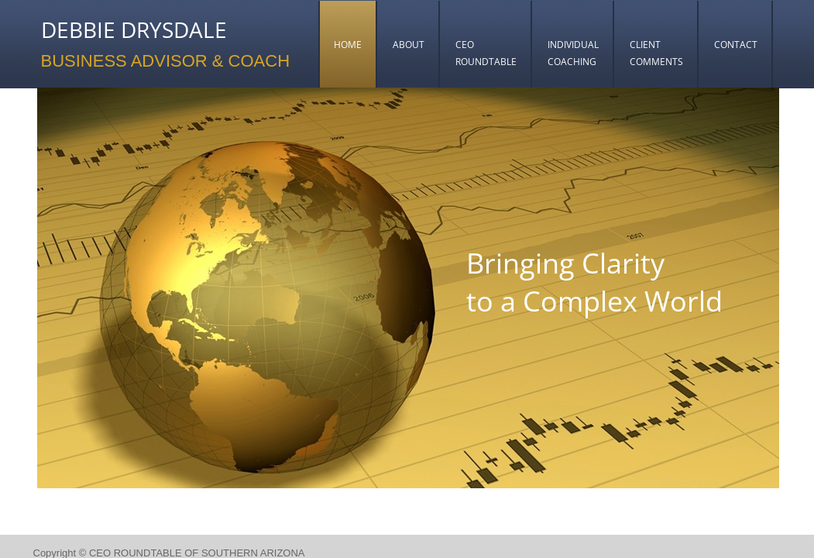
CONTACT (735, 44)
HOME (348, 44)
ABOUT (408, 44)
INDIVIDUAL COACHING (573, 53)
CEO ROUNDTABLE (486, 53)
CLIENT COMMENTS (656, 53)
